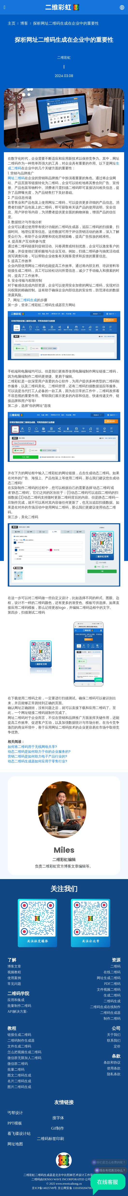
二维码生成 (112, 1001)
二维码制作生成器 (21, 1040)
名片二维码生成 (19, 1081)
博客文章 (14, 966)
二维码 (115, 966)
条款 (116, 1056)
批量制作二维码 (19, 1006)
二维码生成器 (110, 1013)
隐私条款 (114, 1074)
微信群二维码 (17, 1064)
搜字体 (58, 1118)
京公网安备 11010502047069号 (77, 1188)
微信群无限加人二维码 (24, 1058)
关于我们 (114, 1035)
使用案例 (14, 978)
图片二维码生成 (19, 1087)
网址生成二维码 (109, 978)
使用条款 (114, 1068)
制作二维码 (112, 1018)
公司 (116, 1028)
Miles (64, 850)
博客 (24, 23)
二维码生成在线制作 (105, 1007)
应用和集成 (15, 1000)
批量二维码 (15, 1069)
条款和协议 (112, 1062)
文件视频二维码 (109, 989)
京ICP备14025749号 (44, 1188)
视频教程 (14, 972)
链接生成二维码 (19, 1035)
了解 (11, 960)
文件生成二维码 (19, 1046)
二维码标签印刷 (50, 1139)
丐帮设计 (15, 1113)
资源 (116, 960)
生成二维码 (112, 995)
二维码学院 (18, 993)
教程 (11, 1028)
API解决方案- (17, 1011)
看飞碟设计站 (19, 1134)
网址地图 (15, 1144)
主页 (11, 23)
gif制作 (57, 1128)
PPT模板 (14, 1123)
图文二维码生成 (19, 1075)
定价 (117, 1046)
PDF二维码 (112, 984)
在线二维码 (112, 972)
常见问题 (14, 984)
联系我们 (114, 1040)
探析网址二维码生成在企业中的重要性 (66, 23)
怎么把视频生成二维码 (24, 1052)
